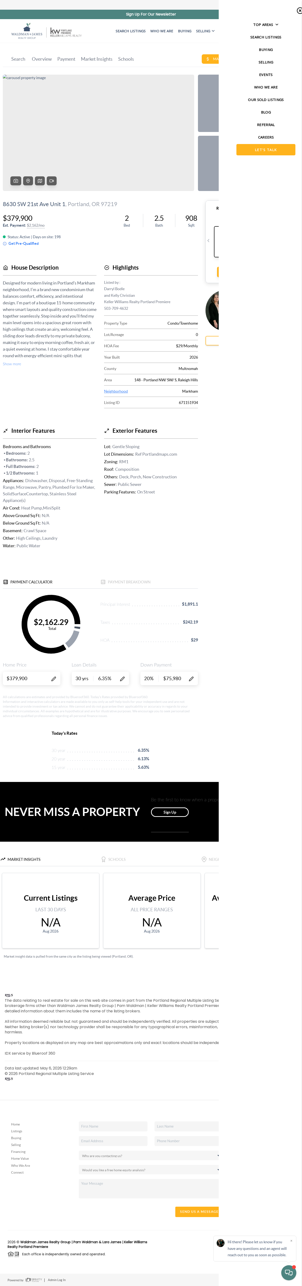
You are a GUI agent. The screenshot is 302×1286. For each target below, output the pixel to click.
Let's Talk (275, 31)
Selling (205, 31)
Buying (16, 1138)
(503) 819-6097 (269, 1193)
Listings (16, 1131)
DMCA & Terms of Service (271, 1280)
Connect (17, 1172)
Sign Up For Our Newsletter (151, 14)
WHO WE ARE (161, 31)
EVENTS (226, 31)
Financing (18, 1152)
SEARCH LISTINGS (131, 31)
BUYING (184, 31)
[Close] (291, 1241)
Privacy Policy (238, 1280)
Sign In (283, 5)
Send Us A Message (199, 1212)
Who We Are (20, 1165)
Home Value (20, 1158)
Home (15, 1124)
